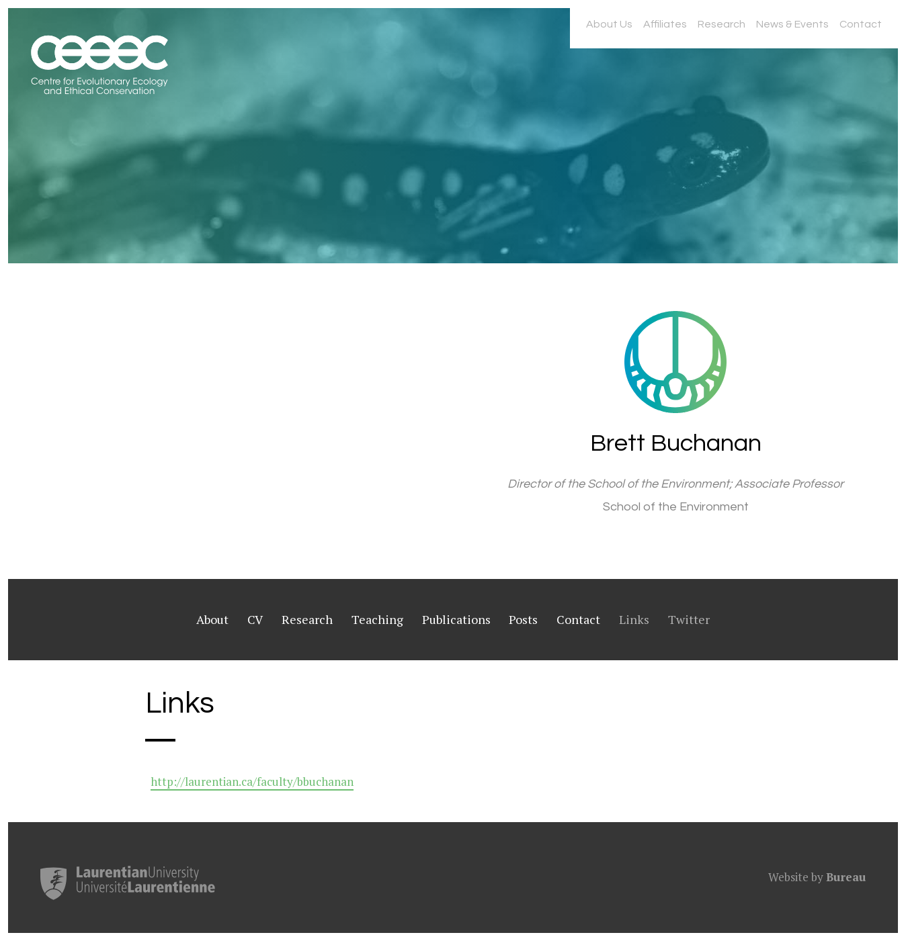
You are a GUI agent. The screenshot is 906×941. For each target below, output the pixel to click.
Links (634, 619)
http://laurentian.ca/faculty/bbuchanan (252, 781)
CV (255, 619)
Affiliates (665, 24)
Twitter (689, 619)
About (212, 619)
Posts (523, 619)
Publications (456, 619)
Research (721, 24)
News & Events (792, 24)
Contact (860, 24)
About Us (609, 24)
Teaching (377, 619)
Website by (817, 877)
